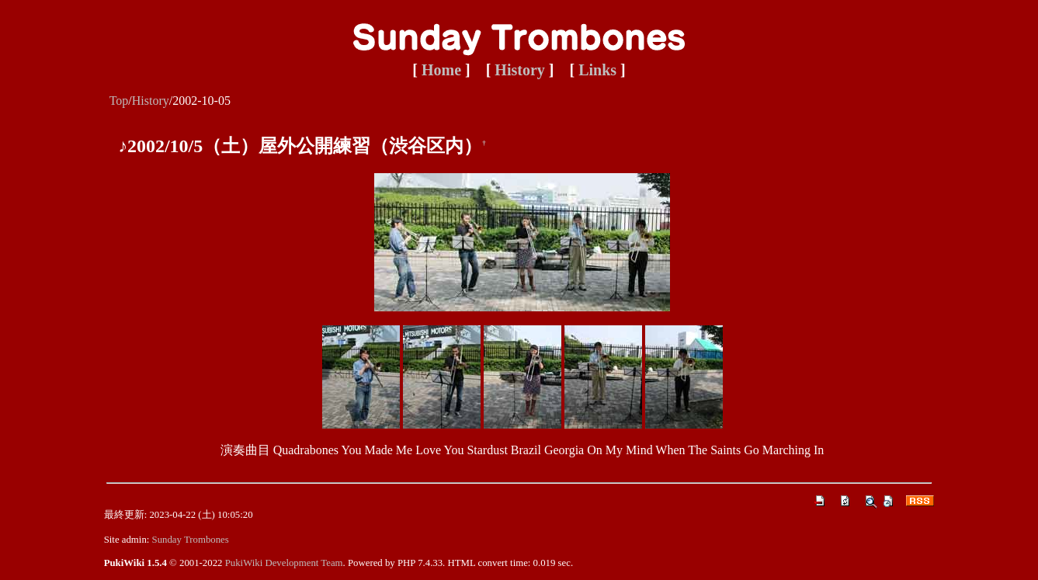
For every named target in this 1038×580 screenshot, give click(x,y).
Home (441, 69)
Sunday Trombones (190, 539)
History (519, 69)
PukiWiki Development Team (284, 562)
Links (597, 69)
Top (119, 100)
